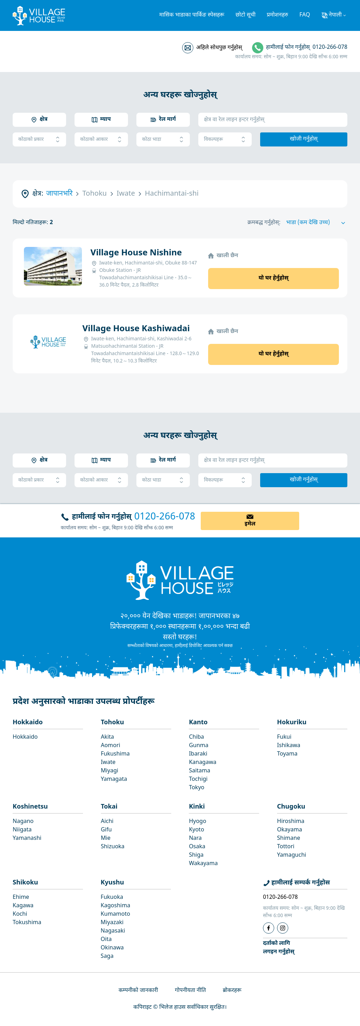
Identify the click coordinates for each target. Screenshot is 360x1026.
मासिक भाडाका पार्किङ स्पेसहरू (191, 15)
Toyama (287, 754)
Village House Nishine (136, 253)
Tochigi (198, 779)
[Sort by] (316, 223)
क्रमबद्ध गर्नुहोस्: (264, 223)
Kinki (197, 807)
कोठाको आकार (101, 139)
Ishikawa (288, 746)
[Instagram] (282, 928)
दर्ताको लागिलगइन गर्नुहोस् (278, 948)
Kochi (20, 914)
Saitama (199, 771)
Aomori (110, 746)
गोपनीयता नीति (190, 990)
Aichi (107, 821)
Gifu (106, 830)
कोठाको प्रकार (39, 139)
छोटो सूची (246, 15)
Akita (107, 737)
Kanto (198, 723)
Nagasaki (113, 931)
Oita (106, 939)
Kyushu (112, 883)
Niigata (22, 830)
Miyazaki (112, 923)
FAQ (305, 15)
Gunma (198, 746)
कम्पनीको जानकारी (138, 990)
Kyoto (196, 830)
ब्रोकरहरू (232, 990)
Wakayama (203, 864)
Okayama (289, 830)
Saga (107, 956)
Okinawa (112, 948)
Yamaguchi (291, 855)
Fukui (284, 737)
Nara (195, 838)
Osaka (197, 847)
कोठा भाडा (163, 139)
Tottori (285, 847)
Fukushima (115, 754)
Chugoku (291, 807)
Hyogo (197, 821)
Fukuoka (112, 897)
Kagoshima (115, 906)
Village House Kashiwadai (136, 329)
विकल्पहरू (225, 139)
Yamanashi (27, 838)
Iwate (108, 762)
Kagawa (23, 906)
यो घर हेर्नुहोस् (273, 278)
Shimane (288, 838)
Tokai (109, 807)
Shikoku (25, 883)
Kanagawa (202, 762)
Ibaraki (198, 754)
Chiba (196, 737)
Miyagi (109, 771)
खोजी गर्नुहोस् (304, 139)
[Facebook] (268, 928)
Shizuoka (112, 847)
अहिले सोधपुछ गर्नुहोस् (219, 48)
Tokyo (196, 788)
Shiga (196, 855)
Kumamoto (115, 914)
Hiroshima (290, 821)
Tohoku (112, 723)
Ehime (21, 897)
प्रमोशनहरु (277, 15)
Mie (106, 838)
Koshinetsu (30, 807)
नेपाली (335, 15)
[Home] (180, 580)
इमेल (250, 524)
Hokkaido (28, 723)
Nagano (23, 821)
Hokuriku (292, 723)
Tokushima (27, 923)
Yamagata (114, 779)
